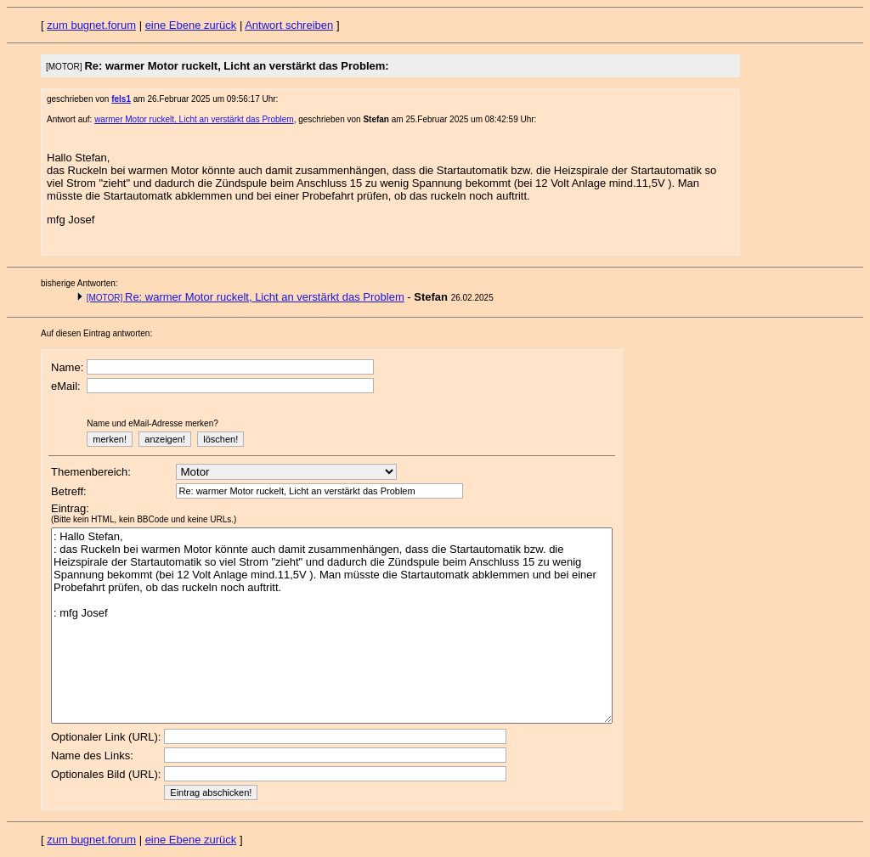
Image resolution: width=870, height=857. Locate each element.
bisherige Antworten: (79, 283)
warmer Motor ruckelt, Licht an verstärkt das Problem (194, 119)
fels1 (121, 99)
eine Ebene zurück (191, 25)
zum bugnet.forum (91, 25)
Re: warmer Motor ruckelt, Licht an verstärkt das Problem (245, 296)
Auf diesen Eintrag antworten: (96, 333)
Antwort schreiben (289, 25)
